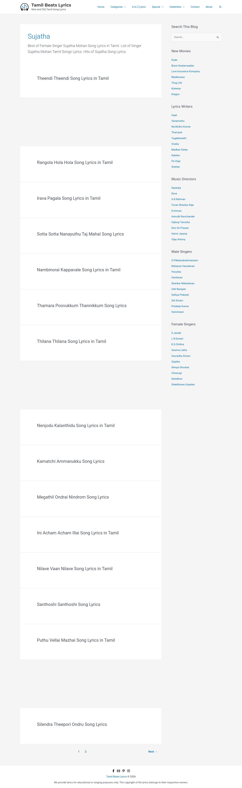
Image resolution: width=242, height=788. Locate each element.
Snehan (175, 165)
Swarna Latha (179, 347)
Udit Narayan (178, 287)
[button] (220, 6)
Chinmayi (176, 370)
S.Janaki (176, 330)
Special (160, 6)
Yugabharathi (178, 137)
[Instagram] (128, 770)
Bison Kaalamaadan (182, 65)
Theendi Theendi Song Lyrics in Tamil (73, 78)
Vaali (174, 114)
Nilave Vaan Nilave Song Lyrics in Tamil (75, 568)
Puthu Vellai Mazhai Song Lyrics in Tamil (76, 640)
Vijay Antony (178, 237)
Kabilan (175, 154)
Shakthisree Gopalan (183, 381)
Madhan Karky (179, 148)
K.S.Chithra (177, 342)
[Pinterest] (123, 770)
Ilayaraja (176, 186)
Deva (174, 192)
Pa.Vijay (175, 160)
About (209, 6)
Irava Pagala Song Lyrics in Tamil (68, 198)
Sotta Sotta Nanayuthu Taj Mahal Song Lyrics (80, 234)
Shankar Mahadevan (182, 281)
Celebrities (178, 6)
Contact (196, 6)
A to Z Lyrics (144, 6)
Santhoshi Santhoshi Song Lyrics (68, 604)
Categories (123, 6)
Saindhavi (176, 375)
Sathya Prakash (180, 292)
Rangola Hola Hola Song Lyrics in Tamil (75, 162)
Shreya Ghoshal (180, 364)
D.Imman (176, 209)
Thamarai (176, 131)
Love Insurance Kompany (185, 71)
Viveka (175, 143)
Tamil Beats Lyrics (51, 5)
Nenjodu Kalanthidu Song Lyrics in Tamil (76, 425)
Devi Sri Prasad (179, 226)
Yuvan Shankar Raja (182, 203)
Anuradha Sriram (180, 353)
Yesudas (176, 269)
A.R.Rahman (178, 198)
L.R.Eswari (177, 336)
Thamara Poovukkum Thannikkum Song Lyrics (82, 305)
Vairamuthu (177, 120)
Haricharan (177, 309)
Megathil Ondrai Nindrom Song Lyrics (73, 497)
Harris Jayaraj (179, 232)
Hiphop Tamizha (180, 220)
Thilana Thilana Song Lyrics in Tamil (71, 341)
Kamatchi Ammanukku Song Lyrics (71, 461)
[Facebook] (113, 770)
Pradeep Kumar (180, 304)
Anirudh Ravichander (183, 215)
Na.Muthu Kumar (180, 126)
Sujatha (175, 358)
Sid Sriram (177, 298)
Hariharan (176, 275)
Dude (174, 59)
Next (152, 751)
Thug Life (176, 82)
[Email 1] (118, 770)
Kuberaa (176, 88)
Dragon (175, 93)
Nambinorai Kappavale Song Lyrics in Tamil (78, 269)
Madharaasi (178, 76)
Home (108, 6)
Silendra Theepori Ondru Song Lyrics (72, 724)
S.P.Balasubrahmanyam (184, 258)
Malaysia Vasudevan (182, 264)
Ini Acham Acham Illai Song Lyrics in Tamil (78, 532)
